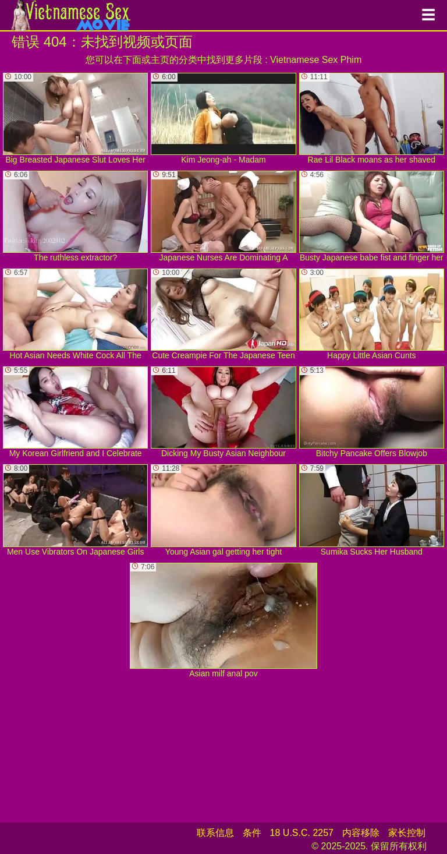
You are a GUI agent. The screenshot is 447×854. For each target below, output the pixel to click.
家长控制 (406, 833)
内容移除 (360, 833)
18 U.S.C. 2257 (302, 833)
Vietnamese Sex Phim (315, 60)
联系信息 (215, 833)
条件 (252, 833)
